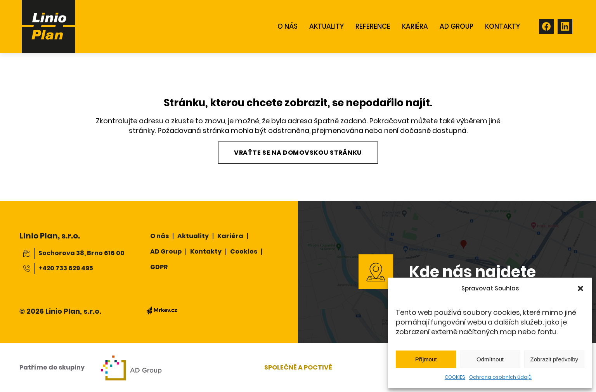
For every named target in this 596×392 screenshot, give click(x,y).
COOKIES (455, 377)
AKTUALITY (326, 26)
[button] (580, 288)
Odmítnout (490, 359)
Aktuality (193, 235)
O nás (159, 235)
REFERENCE (372, 26)
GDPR (159, 266)
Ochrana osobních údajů (500, 377)
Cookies (243, 251)
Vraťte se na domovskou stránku (298, 152)
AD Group (166, 251)
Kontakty (206, 251)
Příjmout (426, 359)
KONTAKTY (502, 26)
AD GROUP (456, 26)
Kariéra (415, 26)
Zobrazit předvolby (554, 359)
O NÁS (287, 26)
